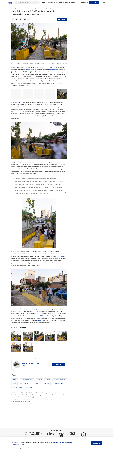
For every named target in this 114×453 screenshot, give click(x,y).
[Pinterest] (28, 19)
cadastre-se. (50, 448)
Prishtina (51, 70)
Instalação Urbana (17, 387)
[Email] (24, 19)
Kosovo (56, 70)
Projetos (44, 2)
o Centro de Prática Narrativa (41, 316)
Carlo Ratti (35, 67)
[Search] (29, 2)
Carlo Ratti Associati (58, 383)
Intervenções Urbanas (59, 380)
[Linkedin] (20, 19)
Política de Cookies (18, 445)
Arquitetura (29, 387)
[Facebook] (12, 19)
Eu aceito (96, 443)
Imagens (50, 2)
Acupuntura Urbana (25, 383)
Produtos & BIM (59, 2)
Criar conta (94, 2)
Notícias (67, 2)
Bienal (35, 70)
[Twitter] (16, 19)
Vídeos (73, 2)
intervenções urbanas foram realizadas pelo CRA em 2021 (30, 309)
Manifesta (27, 70)
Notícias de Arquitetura (27, 380)
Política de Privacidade (63, 442)
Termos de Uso (50, 442)
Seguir (58, 365)
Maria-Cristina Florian (30, 363)
